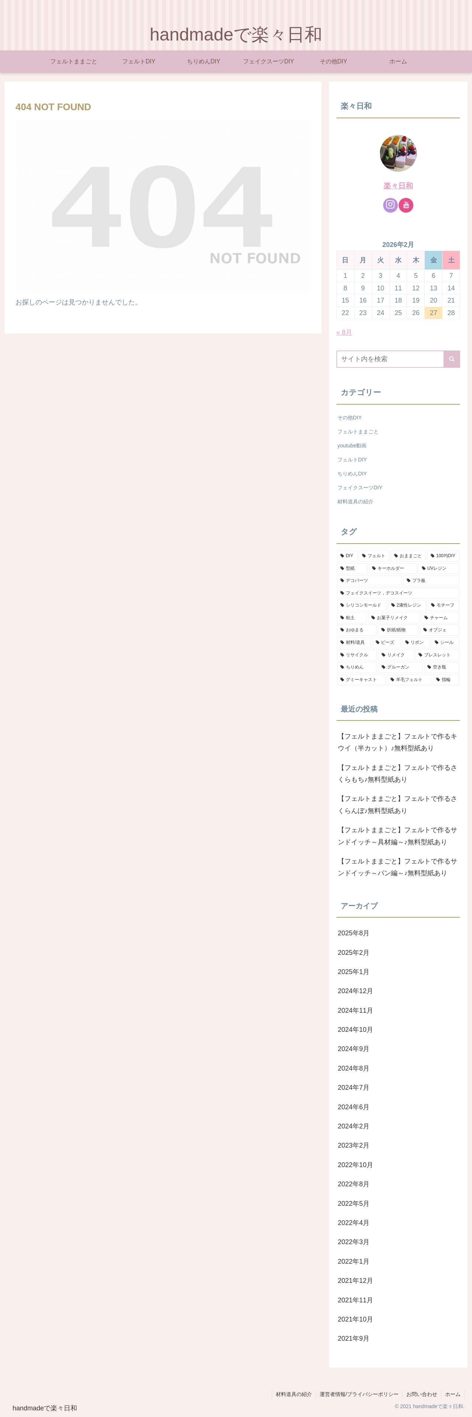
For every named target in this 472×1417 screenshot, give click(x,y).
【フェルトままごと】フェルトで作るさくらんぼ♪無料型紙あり (397, 804)
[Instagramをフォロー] (390, 205)
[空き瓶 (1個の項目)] (441, 667)
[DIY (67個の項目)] (347, 556)
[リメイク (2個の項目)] (396, 655)
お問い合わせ (421, 1394)
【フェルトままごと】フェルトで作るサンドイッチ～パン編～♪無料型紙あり (397, 867)
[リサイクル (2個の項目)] (357, 655)
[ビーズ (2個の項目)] (386, 642)
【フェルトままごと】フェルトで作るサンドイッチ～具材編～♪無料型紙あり (397, 835)
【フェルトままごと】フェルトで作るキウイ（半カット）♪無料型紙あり (397, 742)
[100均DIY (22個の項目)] (443, 556)
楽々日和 (398, 186)
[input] (398, 359)
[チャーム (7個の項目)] (440, 618)
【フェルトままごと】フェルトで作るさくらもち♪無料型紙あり (397, 773)
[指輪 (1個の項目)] (446, 679)
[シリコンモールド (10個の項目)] (361, 605)
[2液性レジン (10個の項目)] (407, 605)
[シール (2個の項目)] (445, 642)
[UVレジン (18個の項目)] (439, 568)
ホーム (453, 1394)
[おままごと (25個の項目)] (408, 556)
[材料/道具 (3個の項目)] (354, 642)
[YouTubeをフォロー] (406, 205)
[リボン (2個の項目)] (416, 642)
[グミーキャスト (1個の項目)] (361, 679)
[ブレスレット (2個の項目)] (437, 655)
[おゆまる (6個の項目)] (356, 630)
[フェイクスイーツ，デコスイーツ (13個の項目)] (398, 593)
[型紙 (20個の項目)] (352, 568)
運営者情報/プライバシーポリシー (359, 1394)
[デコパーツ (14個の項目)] (369, 580)
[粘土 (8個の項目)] (352, 618)
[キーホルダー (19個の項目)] (393, 568)
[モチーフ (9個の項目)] (443, 605)
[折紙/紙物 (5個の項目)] (398, 630)
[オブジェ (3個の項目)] (439, 630)
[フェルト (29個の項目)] (374, 556)
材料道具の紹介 (294, 1394)
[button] (452, 359)
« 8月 (344, 332)
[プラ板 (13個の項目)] (431, 580)
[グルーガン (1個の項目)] (400, 667)
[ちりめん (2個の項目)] (357, 667)
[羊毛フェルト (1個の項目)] (409, 679)
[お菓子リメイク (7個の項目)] (394, 618)
